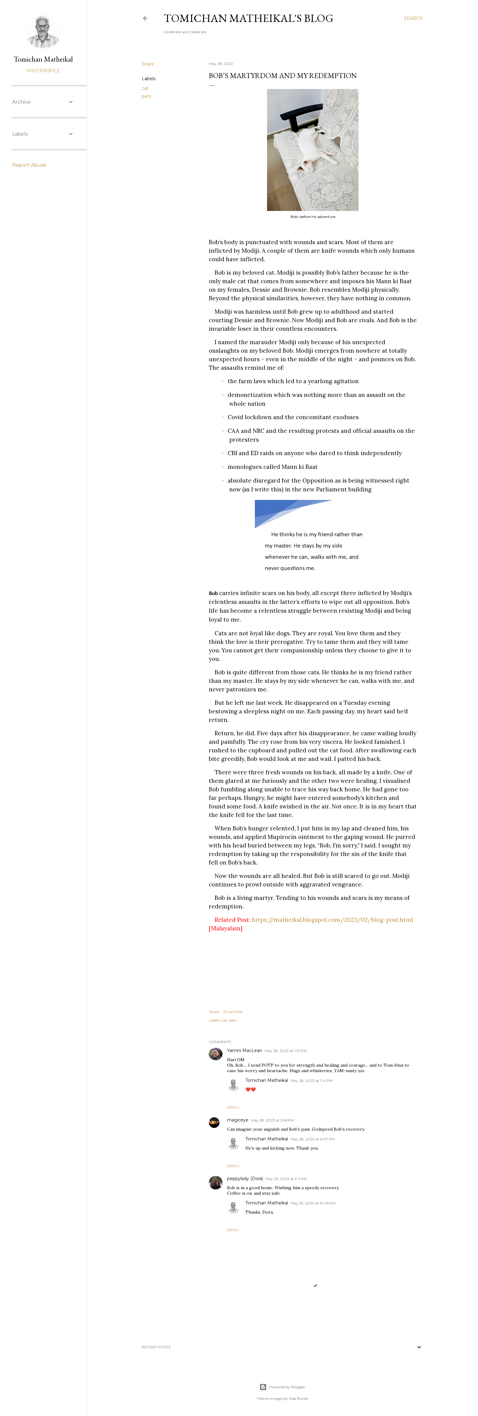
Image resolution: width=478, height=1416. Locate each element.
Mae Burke (298, 1398)
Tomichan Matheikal (266, 1080)
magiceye (237, 1120)
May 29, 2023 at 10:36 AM (313, 1203)
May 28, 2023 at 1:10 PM (286, 1050)
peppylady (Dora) (245, 1178)
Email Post (233, 1011)
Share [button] (148, 64)
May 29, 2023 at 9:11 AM (286, 1178)
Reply (233, 1107)
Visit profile (43, 70)
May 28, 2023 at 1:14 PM (312, 1080)
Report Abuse (29, 165)
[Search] (413, 18)
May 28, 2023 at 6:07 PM (313, 1139)
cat (145, 88)
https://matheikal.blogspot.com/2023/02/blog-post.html (332, 919)
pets (146, 96)
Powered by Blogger (282, 1387)
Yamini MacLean (244, 1050)
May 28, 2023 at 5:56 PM (272, 1120)
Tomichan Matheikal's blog (249, 18)
